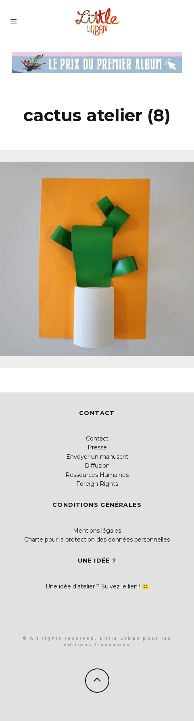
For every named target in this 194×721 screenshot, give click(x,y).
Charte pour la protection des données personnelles (97, 539)
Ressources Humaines (97, 475)
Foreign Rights (97, 483)
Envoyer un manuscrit (97, 456)
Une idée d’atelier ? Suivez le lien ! (93, 586)
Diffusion (97, 465)
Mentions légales (97, 530)
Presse (97, 447)
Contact (97, 438)
